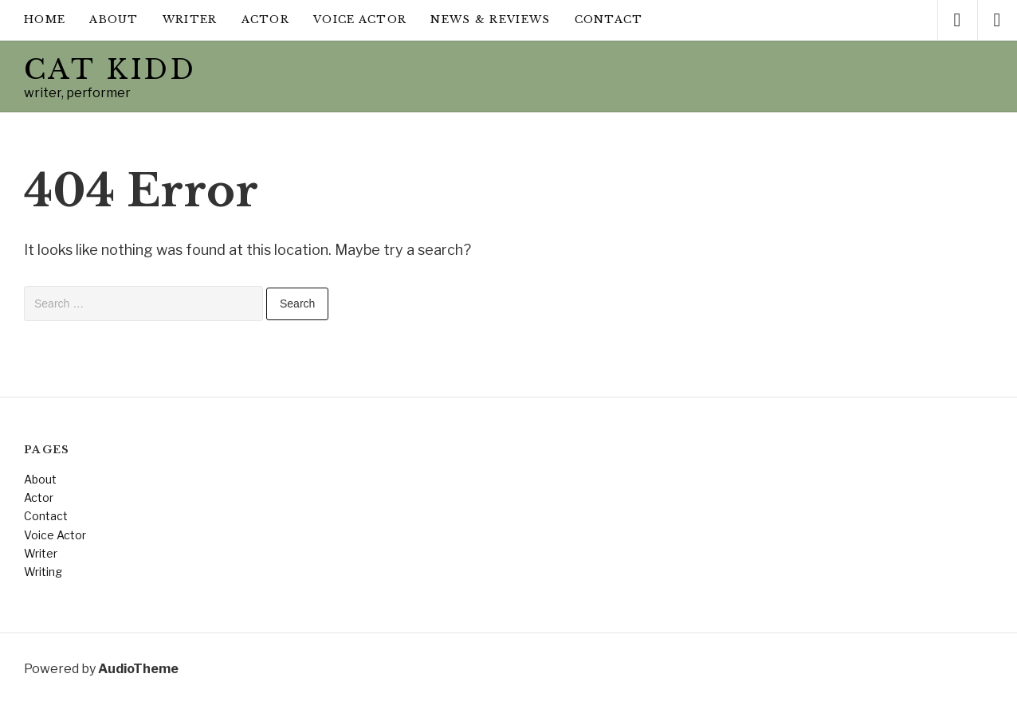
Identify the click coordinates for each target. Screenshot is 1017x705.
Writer (190, 19)
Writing (43, 571)
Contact (609, 19)
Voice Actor (359, 19)
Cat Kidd (110, 69)
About (114, 19)
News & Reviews (490, 19)
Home (44, 19)
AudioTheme (138, 668)
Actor (265, 19)
